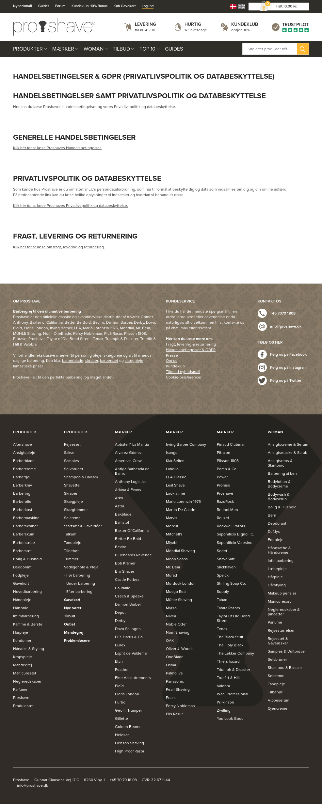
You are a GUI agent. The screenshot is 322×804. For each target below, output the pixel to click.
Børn (272, 515)
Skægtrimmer (76, 509)
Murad (171, 575)
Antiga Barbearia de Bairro (132, 471)
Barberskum (23, 534)
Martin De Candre (181, 509)
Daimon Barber (128, 604)
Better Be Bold (128, 538)
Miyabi (171, 542)
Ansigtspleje (24, 452)
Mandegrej (22, 665)
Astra (119, 506)
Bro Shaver (124, 571)
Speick (223, 575)
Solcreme (72, 518)
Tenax (222, 628)
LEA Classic (176, 477)
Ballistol (122, 522)
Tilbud (121, 49)
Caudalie (122, 588)
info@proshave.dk (285, 326)
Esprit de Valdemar (131, 653)
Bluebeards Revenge (133, 555)
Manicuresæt (24, 673)
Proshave (225, 493)
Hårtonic (20, 608)
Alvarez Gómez (128, 452)
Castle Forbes (127, 579)
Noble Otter (176, 624)
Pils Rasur (174, 714)
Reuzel (223, 518)
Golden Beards (128, 726)
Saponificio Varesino (234, 542)
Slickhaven (226, 567)
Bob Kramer (125, 563)
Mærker (63, 49)
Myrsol (172, 608)
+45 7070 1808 (283, 313)
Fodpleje (21, 575)
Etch (119, 661)
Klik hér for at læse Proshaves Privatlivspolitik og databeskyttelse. (70, 205)
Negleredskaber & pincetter (284, 611)
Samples (71, 460)
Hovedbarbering (27, 591)
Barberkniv (22, 485)
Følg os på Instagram (288, 367)
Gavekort (21, 583)
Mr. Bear (173, 567)
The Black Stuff (230, 637)
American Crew (128, 460)
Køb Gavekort (125, 6)
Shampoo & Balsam (81, 477)
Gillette (121, 718)
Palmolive (174, 673)
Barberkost (22, 509)
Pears (171, 697)
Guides (43, 6)
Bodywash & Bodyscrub (279, 496)
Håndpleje (22, 599)
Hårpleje (20, 632)
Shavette (72, 485)
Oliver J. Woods (180, 648)
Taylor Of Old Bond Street (233, 618)
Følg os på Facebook (288, 354)
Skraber (70, 493)
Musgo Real (176, 591)
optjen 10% (240, 30)
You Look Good (230, 718)
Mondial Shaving (180, 551)
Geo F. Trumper (128, 710)
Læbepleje (277, 568)
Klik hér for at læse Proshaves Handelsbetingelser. (57, 148)
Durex (120, 645)
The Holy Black (230, 645)
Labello (172, 469)
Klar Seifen (175, 460)
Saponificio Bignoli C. (235, 534)
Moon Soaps (177, 559)
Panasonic (175, 681)
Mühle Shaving (179, 599)
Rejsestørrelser (281, 630)
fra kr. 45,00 (145, 30)
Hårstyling (277, 585)
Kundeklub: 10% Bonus (89, 6)
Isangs (171, 452)
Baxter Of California (132, 530)
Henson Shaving (129, 743)
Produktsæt (23, 706)
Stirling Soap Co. (231, 583)
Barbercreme (24, 469)
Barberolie (22, 501)
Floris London (127, 694)
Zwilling (224, 710)
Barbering (21, 493)
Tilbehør (71, 551)
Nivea (171, 616)
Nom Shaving (177, 632)
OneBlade (175, 657)
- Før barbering (77, 575)
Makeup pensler (282, 593)
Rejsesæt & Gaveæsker (278, 640)
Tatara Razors (228, 608)
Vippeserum (278, 700)
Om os (171, 360)
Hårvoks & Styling (28, 648)
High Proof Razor (129, 751)
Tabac (222, 599)
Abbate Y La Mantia (132, 444)
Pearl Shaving (178, 689)
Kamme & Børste (27, 624)
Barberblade (24, 460)
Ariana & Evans (128, 489)
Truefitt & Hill (228, 677)
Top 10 (147, 49)
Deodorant (22, 567)
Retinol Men (227, 509)
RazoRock (225, 501)
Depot (120, 612)
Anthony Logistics (131, 481)
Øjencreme (277, 708)
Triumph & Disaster (233, 669)
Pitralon (223, 452)
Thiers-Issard (228, 661)
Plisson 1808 (228, 460)
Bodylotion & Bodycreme (279, 483)
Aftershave (22, 444)
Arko (119, 498)
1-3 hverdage (196, 30)
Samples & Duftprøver (287, 651)
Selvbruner (73, 469)
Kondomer (22, 640)
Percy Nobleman (180, 706)
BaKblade (123, 514)
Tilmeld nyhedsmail (183, 371)
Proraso (223, 485)
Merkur (172, 526)
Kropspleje (22, 657)
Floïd (119, 686)
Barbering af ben (282, 473)
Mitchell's (174, 534)
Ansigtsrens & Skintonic (280, 463)
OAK (170, 640)
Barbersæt (22, 551)
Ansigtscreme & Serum (288, 444)
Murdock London (181, 583)
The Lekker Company (235, 653)
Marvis (171, 518)
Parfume (20, 689)
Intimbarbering (26, 616)
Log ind (147, 6)
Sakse (69, 452)
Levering (145, 24)
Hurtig (193, 24)
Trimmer (71, 559)
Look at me (175, 493)
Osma (171, 665)
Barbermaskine (26, 518)
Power (222, 477)
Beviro (120, 547)
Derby (120, 620)
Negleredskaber (27, 681)
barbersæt (109, 360)
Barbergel (21, 477)
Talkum (70, 534)
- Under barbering (79, 583)
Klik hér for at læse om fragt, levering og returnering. (59, 247)
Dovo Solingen (128, 628)
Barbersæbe (24, 542)
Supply (223, 591)
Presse (172, 355)
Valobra (223, 686)
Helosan (122, 735)
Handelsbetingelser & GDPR (191, 350)
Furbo (120, 702)
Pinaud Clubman (231, 444)
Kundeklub (244, 24)
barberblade (72, 360)
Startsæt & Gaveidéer (83, 526)
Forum (60, 6)
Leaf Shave (175, 485)
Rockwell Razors (231, 526)
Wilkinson (225, 702)
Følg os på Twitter (285, 380)
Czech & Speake (129, 596)
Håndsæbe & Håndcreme (279, 550)
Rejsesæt (72, 444)
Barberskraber (25, 526)
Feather (122, 669)
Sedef (222, 551)
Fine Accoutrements (133, 677)
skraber (91, 360)
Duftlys (274, 531)
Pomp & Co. (227, 469)
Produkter (28, 49)
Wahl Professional (232, 694)
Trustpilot (295, 24)
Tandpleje (72, 542)
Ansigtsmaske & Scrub (287, 452)
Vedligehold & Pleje (81, 567)
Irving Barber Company (186, 444)
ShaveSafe (226, 559)
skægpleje (134, 360)
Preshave (21, 697)
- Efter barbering (78, 591)
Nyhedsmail (22, 6)
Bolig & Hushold (27, 559)
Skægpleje (73, 501)
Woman (94, 49)
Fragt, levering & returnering (191, 344)
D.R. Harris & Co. (129, 637)
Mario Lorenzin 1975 (183, 501)
